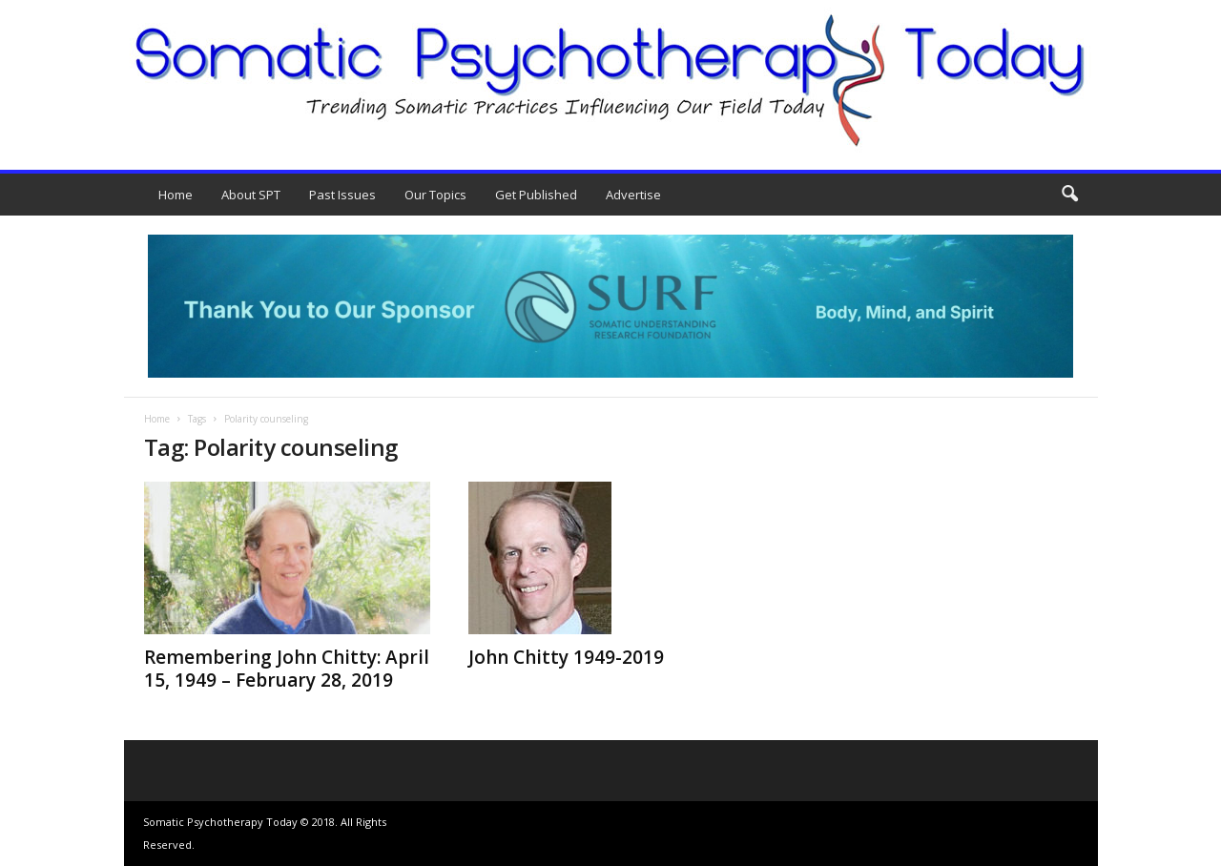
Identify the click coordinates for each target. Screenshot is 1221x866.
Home (175, 194)
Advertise (633, 194)
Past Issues (342, 194)
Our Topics (435, 194)
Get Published (536, 194)
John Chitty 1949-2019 (566, 657)
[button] (1069, 195)
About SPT (250, 194)
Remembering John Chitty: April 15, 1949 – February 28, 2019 (286, 668)
